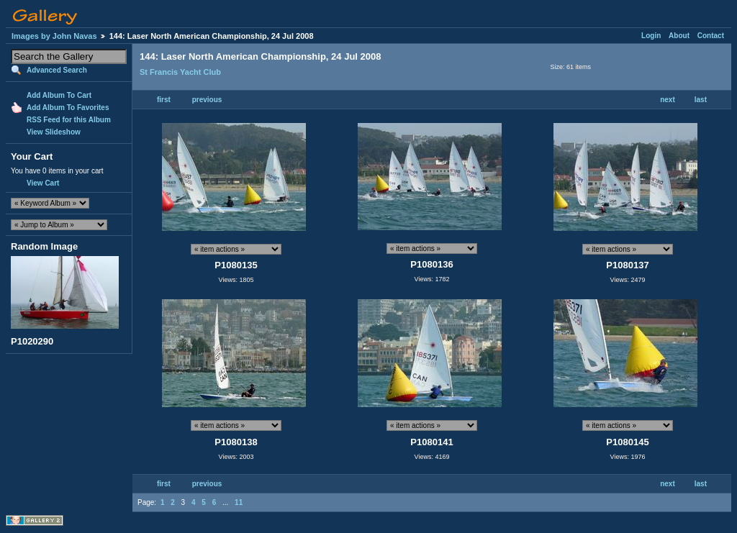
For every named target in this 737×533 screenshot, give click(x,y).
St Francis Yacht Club (180, 72)
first (164, 100)
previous (207, 100)
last (701, 100)
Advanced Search (57, 70)
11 (239, 502)
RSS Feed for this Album (69, 120)
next (667, 100)
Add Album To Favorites (68, 107)
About (679, 36)
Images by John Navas (54, 36)
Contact (710, 36)
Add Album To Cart (59, 95)
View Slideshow (54, 132)
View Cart (43, 183)
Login (651, 36)
